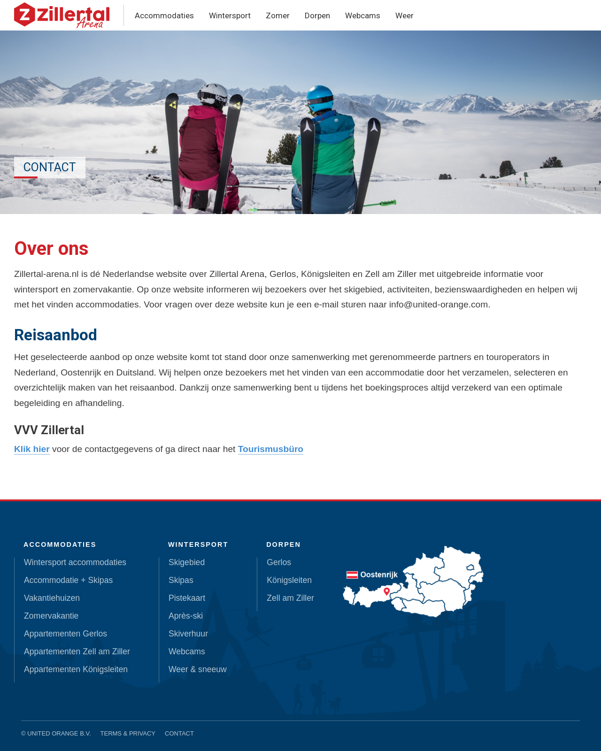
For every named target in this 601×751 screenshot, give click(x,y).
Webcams (362, 15)
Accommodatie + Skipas (68, 580)
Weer (404, 15)
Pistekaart (187, 598)
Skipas (181, 580)
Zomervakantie (51, 616)
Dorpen (317, 15)
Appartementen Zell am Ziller (77, 651)
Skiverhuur (188, 633)
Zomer (278, 15)
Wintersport (230, 15)
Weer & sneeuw (198, 669)
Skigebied (187, 562)
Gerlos (279, 562)
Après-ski (186, 616)
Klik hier (32, 449)
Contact (179, 733)
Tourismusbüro (270, 449)
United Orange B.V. (59, 733)
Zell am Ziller (290, 598)
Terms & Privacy (128, 733)
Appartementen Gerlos (65, 633)
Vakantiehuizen (52, 598)
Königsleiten (289, 580)
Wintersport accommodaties (75, 562)
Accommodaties (164, 15)
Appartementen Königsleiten (76, 669)
